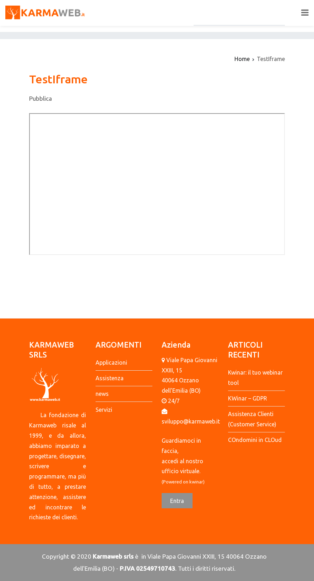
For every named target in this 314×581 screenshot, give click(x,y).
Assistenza (110, 378)
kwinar (196, 481)
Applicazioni (111, 362)
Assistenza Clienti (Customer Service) (252, 419)
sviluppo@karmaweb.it (191, 421)
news (102, 394)
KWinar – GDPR (247, 398)
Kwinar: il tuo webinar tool (255, 377)
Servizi (104, 409)
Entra (177, 501)
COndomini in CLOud (255, 440)
